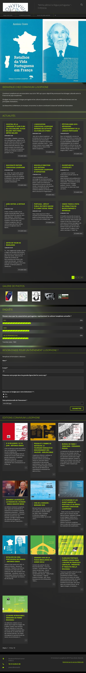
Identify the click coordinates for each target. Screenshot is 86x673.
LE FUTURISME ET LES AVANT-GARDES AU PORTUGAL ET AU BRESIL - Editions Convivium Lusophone (71, 505)
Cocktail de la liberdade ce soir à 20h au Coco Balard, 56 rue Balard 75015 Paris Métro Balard (15, 130)
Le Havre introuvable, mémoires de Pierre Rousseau (15, 619)
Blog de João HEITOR (43, 17)
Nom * (5, 362)
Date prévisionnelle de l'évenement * (15, 402)
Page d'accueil (7, 17)
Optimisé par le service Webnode (73, 663)
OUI (5, 322)
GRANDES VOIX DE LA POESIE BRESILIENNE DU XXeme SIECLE (43, 561)
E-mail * (5, 369)
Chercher (82, 4)
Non (6, 398)
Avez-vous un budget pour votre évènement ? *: (18, 393)
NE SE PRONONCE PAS (11, 337)
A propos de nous (24, 17)
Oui (6, 396)
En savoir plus (22, 157)
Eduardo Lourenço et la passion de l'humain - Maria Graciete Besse (15, 503)
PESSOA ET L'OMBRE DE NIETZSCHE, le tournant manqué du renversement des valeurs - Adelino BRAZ (43, 449)
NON (5, 329)
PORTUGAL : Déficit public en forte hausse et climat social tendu (43, 207)
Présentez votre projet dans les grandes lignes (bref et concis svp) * (25, 377)
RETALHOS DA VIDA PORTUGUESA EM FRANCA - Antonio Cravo (15, 560)
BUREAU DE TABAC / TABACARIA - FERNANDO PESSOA (71, 447)
